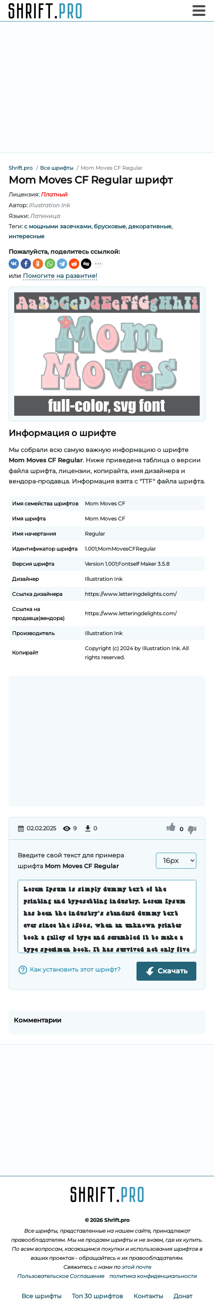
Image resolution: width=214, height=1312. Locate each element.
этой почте (136, 1267)
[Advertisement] (107, 87)
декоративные (149, 226)
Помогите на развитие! (60, 276)
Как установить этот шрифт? (69, 970)
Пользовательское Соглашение (60, 1276)
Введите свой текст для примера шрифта (71, 860)
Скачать (166, 971)
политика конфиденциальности (153, 1276)
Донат (183, 1296)
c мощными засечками (57, 226)
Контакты (148, 1296)
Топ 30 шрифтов (97, 1296)
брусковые (110, 226)
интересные (26, 236)
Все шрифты (42, 1296)
